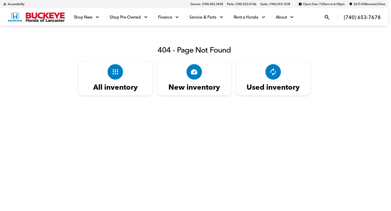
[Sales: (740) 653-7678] (275, 4)
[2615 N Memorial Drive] (367, 4)
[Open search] (327, 17)
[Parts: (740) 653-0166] (241, 4)
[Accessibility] (14, 4)
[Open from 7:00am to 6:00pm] (321, 4)
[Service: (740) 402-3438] (206, 4)
